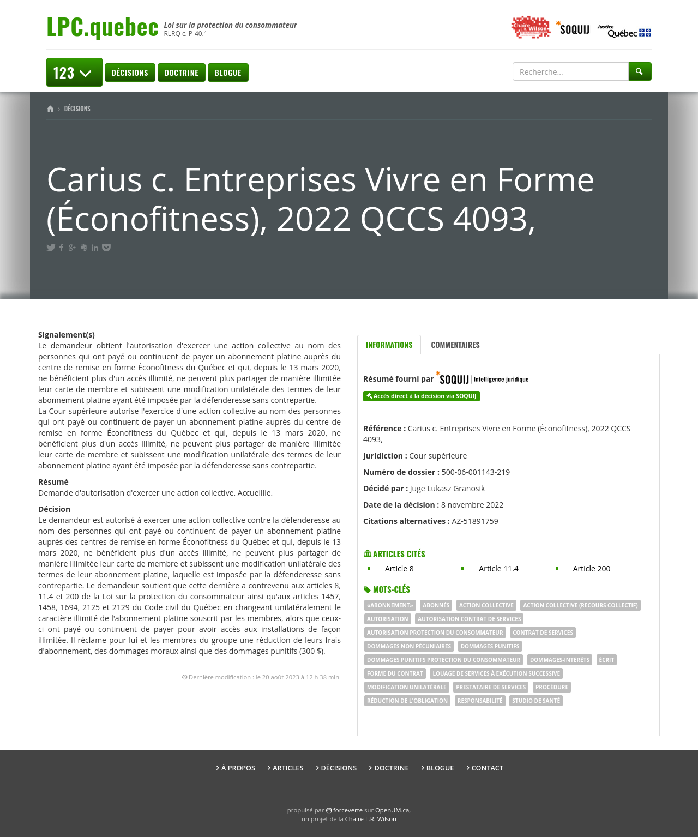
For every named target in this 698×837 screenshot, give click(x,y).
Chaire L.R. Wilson (370, 819)
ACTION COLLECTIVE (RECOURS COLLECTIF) (580, 605)
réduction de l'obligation (407, 700)
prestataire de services (491, 687)
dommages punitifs (490, 646)
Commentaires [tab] (455, 344)
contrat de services (543, 632)
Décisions (130, 72)
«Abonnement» (390, 605)
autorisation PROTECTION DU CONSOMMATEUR (435, 632)
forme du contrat (395, 673)
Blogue (228, 72)
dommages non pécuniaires (409, 646)
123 (74, 72)
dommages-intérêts (559, 660)
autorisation (387, 619)
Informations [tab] (389, 344)
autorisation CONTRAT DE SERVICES (469, 619)
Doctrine (181, 72)
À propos (238, 768)
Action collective (486, 605)
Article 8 (399, 568)
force (348, 810)
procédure (551, 687)
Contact (487, 768)
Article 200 (592, 568)
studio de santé (536, 700)
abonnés (436, 605)
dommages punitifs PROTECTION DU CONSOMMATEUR (443, 660)
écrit (607, 660)
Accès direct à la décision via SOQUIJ (425, 396)
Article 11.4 (499, 568)
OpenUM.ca (392, 810)
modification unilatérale (407, 687)
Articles (288, 768)
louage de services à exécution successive (496, 673)
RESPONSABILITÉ (480, 700)
